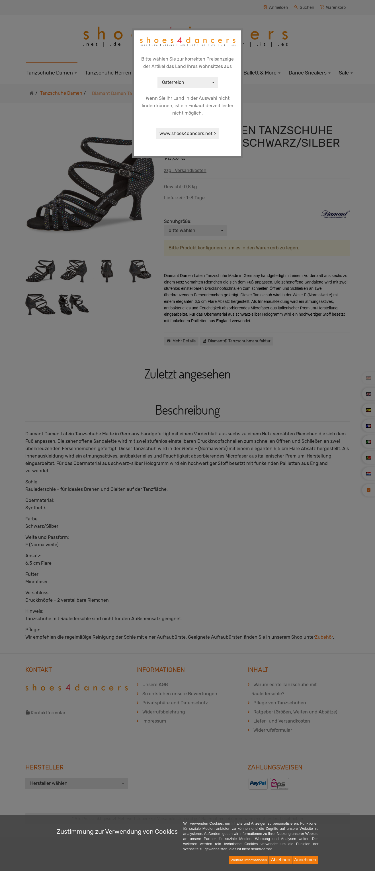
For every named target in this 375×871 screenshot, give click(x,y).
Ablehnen (280, 859)
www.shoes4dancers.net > (187, 133)
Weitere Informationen (249, 860)
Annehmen (305, 859)
